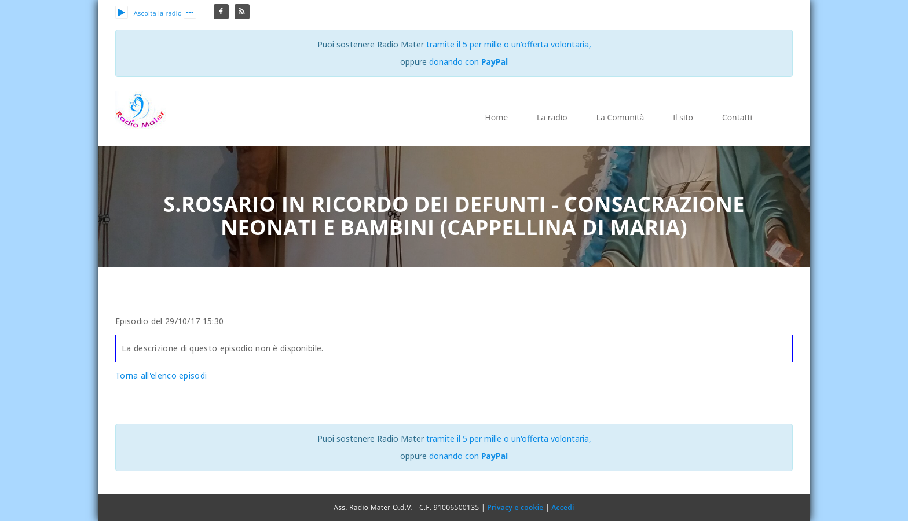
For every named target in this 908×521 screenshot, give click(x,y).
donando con (468, 61)
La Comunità (620, 117)
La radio (552, 117)
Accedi (562, 507)
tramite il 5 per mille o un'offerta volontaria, (508, 44)
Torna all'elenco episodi (161, 375)
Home (496, 117)
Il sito (683, 117)
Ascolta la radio (148, 13)
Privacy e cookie (515, 507)
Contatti (737, 117)
